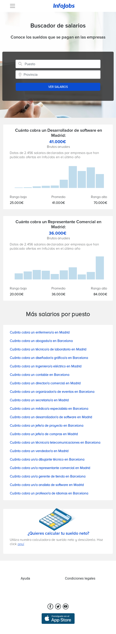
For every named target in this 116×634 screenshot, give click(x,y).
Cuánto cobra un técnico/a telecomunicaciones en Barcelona (55, 442)
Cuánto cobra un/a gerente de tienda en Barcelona (47, 476)
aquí (21, 544)
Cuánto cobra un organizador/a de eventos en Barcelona (52, 392)
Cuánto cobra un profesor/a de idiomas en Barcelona (49, 493)
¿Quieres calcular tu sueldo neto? (58, 533)
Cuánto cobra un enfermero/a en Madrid (39, 332)
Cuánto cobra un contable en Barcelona (39, 375)
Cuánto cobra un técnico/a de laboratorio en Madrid (48, 349)
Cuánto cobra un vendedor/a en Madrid (39, 451)
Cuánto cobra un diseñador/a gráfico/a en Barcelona (49, 358)
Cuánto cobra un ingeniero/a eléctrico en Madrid (45, 366)
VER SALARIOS (58, 87)
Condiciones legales (80, 578)
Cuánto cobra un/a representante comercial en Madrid (50, 468)
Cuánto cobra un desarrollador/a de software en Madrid (51, 417)
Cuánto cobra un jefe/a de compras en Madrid (44, 434)
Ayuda (25, 578)
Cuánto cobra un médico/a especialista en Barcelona (49, 409)
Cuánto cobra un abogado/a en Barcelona (41, 341)
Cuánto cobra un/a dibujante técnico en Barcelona (47, 459)
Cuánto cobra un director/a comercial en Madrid (45, 383)
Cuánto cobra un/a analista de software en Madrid (47, 485)
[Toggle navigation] (12, 6)
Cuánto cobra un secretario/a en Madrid (39, 400)
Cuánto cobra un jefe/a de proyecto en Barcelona (46, 426)
